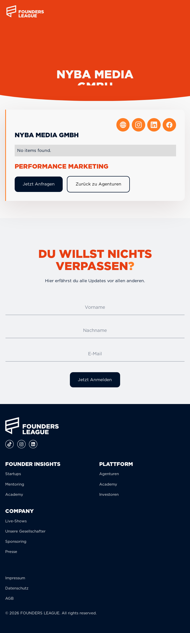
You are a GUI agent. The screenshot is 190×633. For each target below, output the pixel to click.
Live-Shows (16, 521)
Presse (11, 551)
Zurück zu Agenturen (98, 183)
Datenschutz (16, 588)
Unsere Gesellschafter (25, 531)
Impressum (15, 578)
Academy (14, 494)
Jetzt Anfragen (39, 183)
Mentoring (14, 484)
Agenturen (109, 474)
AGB (9, 598)
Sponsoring (15, 541)
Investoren (109, 494)
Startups (13, 474)
